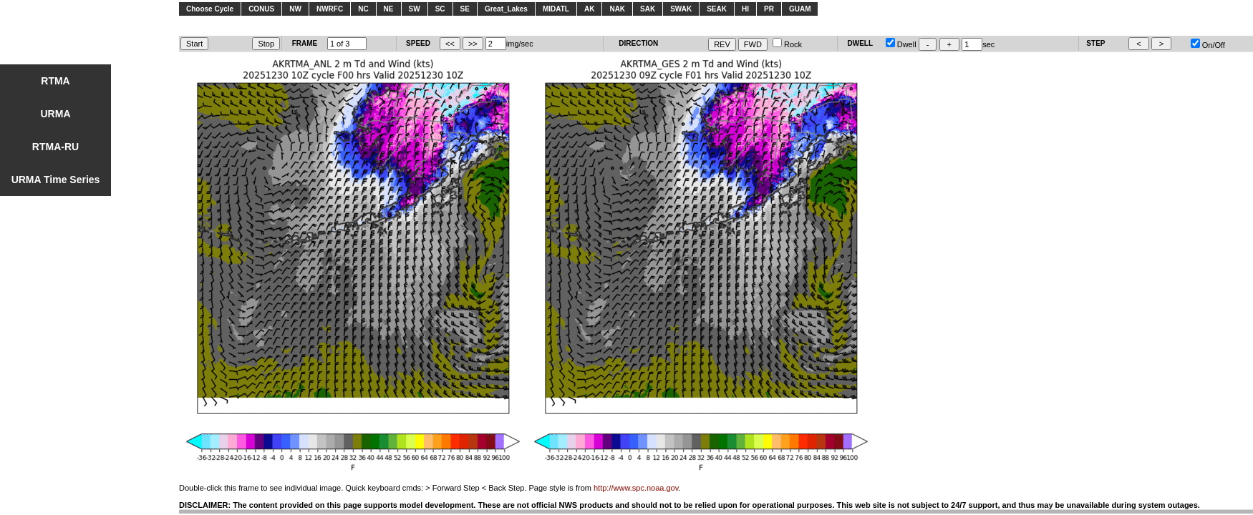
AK (589, 9)
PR (769, 9)
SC (440, 9)
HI (745, 9)
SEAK (717, 9)
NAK (617, 9)
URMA (56, 113)
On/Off (1208, 45)
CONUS (261, 9)
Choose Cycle (209, 9)
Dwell (901, 44)
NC (363, 9)
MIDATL (556, 9)
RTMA (55, 81)
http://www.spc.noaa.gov (636, 488)
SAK (647, 9)
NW (295, 9)
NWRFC (329, 9)
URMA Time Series (55, 179)
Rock (787, 44)
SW (414, 9)
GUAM (800, 9)
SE (465, 9)
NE (389, 9)
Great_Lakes (506, 9)
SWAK (681, 9)
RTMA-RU (55, 146)
